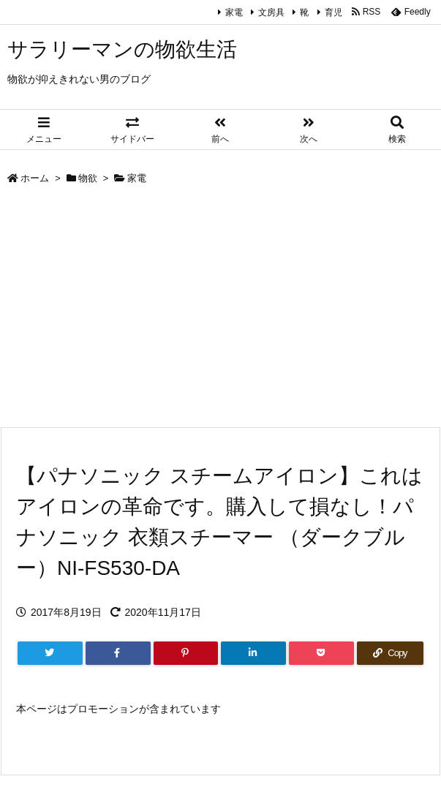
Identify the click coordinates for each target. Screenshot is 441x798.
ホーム (34, 178)
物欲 (87, 178)
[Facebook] (118, 653)
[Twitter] (50, 653)
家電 (234, 12)
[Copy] (390, 653)
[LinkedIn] (253, 653)
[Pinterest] (186, 653)
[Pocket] (321, 653)
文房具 (271, 12)
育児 (333, 12)
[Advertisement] (220, 309)
